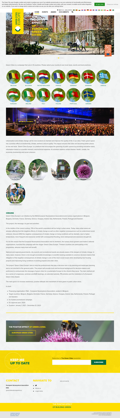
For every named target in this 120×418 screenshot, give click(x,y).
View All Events (26, 121)
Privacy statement (72, 416)
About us (38, 384)
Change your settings (112, 4)
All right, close (98, 4)
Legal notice (39, 387)
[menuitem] (74, 10)
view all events (64, 377)
